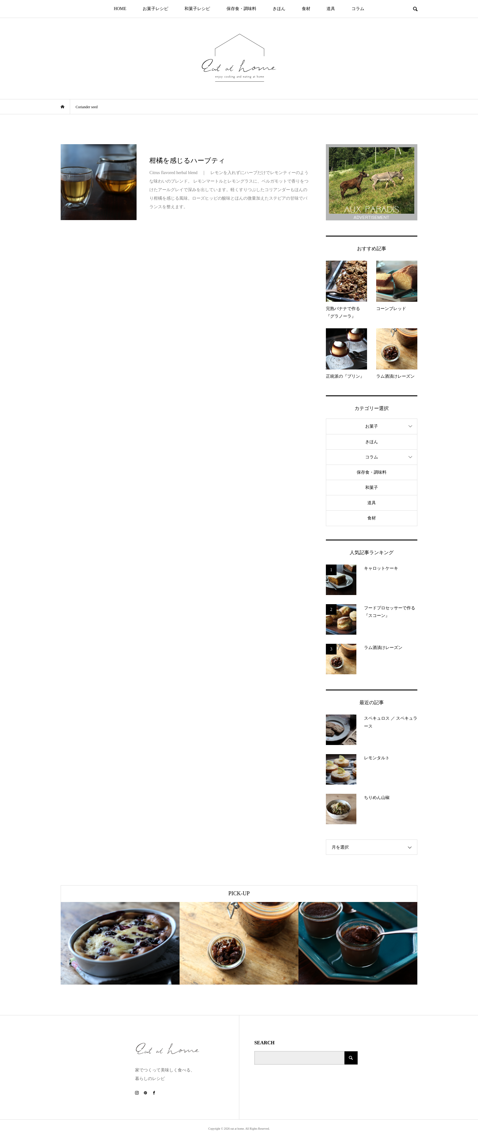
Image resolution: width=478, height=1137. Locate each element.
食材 (306, 8)
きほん (279, 8)
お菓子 (371, 426)
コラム (357, 8)
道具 (330, 8)
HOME (120, 8)
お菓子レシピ (155, 8)
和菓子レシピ (197, 8)
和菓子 (371, 487)
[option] (120, 943)
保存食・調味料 (241, 8)
